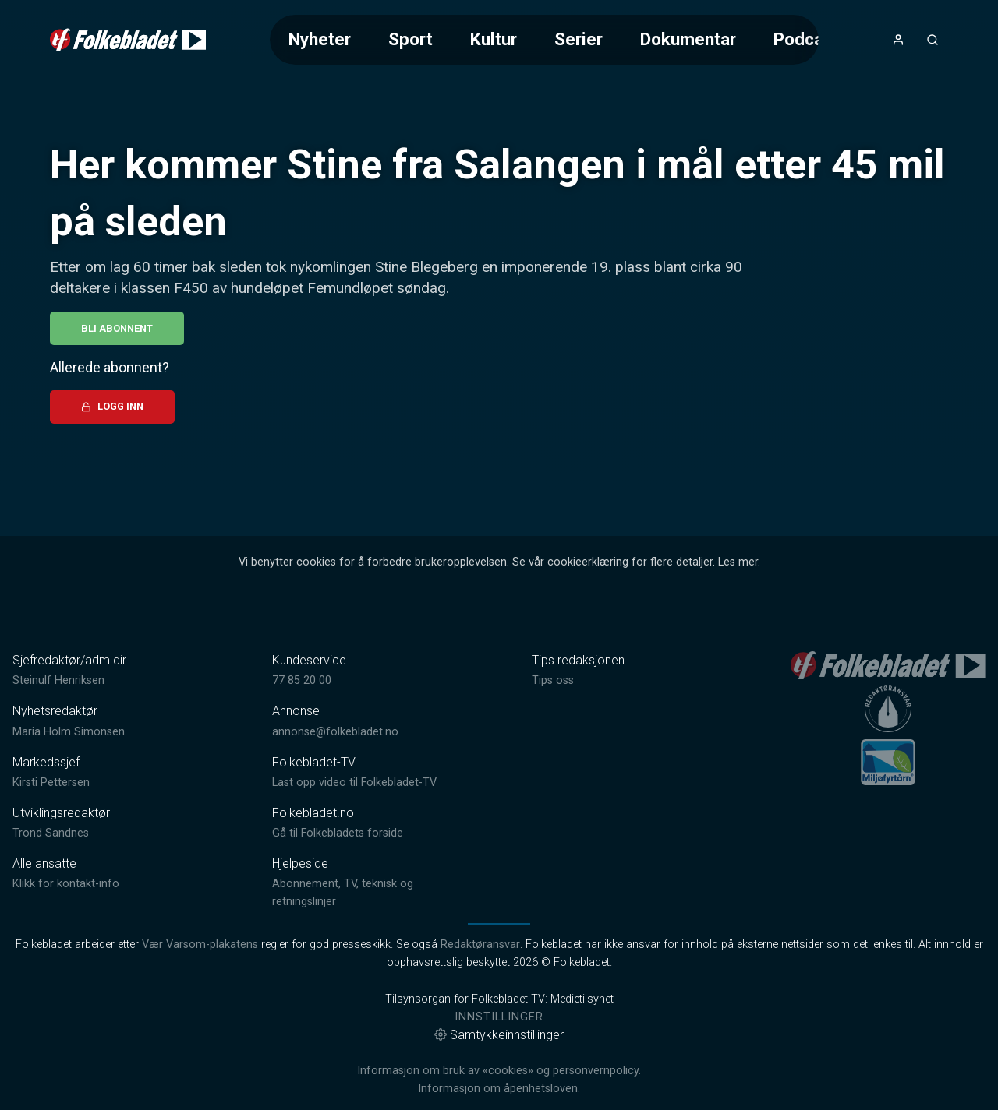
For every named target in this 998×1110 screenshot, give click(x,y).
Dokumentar (688, 39)
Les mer (738, 562)
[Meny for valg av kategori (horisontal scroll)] (544, 39)
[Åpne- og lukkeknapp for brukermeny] (898, 39)
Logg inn (112, 406)
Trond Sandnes (50, 833)
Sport (410, 39)
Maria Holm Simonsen (68, 731)
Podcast (806, 39)
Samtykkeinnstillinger (499, 1034)
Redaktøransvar (480, 944)
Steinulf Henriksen (58, 680)
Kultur (493, 39)
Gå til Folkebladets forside (337, 833)
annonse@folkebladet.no (335, 731)
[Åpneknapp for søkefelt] (932, 39)
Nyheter (319, 39)
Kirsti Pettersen (51, 782)
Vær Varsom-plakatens (200, 944)
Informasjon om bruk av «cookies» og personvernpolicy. (499, 1070)
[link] (128, 40)
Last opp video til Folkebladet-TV (354, 782)
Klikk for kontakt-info (65, 883)
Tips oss (553, 680)
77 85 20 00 (301, 680)
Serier (578, 39)
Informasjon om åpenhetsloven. (499, 1088)
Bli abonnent (117, 328)
